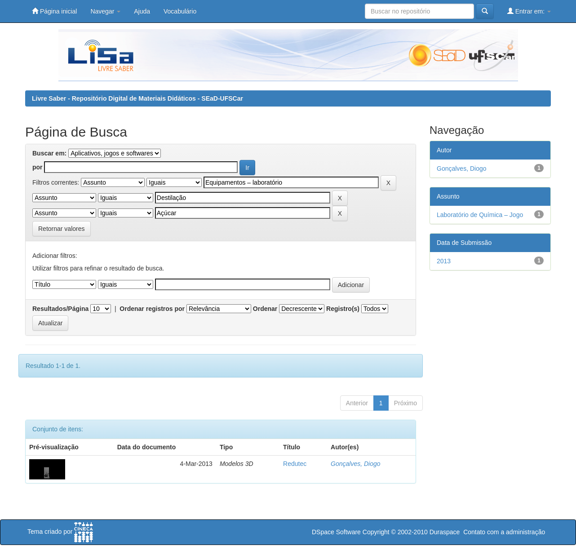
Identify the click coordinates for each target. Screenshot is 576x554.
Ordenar (265, 308)
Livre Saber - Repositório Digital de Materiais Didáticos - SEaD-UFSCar (137, 98)
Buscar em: (49, 153)
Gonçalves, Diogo (356, 463)
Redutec (294, 463)
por (37, 167)
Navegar (105, 11)
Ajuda (142, 11)
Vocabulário (180, 11)
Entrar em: (529, 11)
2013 (444, 261)
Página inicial (54, 11)
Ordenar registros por (152, 308)
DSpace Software (336, 532)
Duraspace (445, 532)
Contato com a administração (504, 532)
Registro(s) (342, 308)
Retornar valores (61, 228)
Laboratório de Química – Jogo (480, 214)
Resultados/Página (60, 308)
